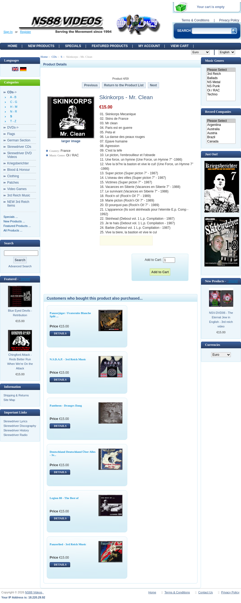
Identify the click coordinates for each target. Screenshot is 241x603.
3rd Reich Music (18, 195)
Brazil (221, 137)
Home (12, 46)
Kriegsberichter (18, 163)
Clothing (13, 176)
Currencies (212, 345)
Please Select (221, 70)
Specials (73, 46)
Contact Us (205, 592)
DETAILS (60, 333)
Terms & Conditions (195, 20)
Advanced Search (20, 266)
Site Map (9, 399)
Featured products (110, 46)
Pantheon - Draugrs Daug (66, 405)
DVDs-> (12, 127)
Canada (221, 142)
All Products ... (12, 230)
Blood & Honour (18, 170)
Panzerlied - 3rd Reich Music (68, 544)
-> (12, 92)
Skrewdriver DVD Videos (19, 155)
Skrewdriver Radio (15, 434)
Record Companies (218, 112)
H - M (13, 106)
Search (8, 243)
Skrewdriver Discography (19, 425)
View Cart (179, 46)
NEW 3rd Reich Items (18, 203)
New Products (41, 46)
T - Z (12, 121)
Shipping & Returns (16, 395)
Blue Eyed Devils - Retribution (20, 313)
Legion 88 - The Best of (64, 498)
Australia (221, 129)
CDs (54, 56)
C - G (13, 101)
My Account (149, 46)
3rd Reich (221, 74)
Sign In (8, 31)
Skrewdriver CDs (19, 147)
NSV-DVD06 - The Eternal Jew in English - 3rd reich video (221, 319)
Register (25, 31)
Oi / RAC (221, 90)
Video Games (17, 189)
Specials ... (10, 216)
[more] (24, 279)
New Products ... (14, 221)
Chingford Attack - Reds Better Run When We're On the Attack (20, 361)
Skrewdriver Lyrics (15, 421)
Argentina (221, 125)
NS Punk (221, 86)
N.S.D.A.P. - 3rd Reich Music (68, 359)
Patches (13, 182)
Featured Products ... (17, 225)
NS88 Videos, (34, 592)
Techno (221, 94)
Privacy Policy (229, 20)
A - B (12, 97)
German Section (18, 140)
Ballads (221, 78)
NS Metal (221, 82)
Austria (221, 133)
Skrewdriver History (16, 430)
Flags (11, 134)
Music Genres (214, 61)
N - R (13, 111)
